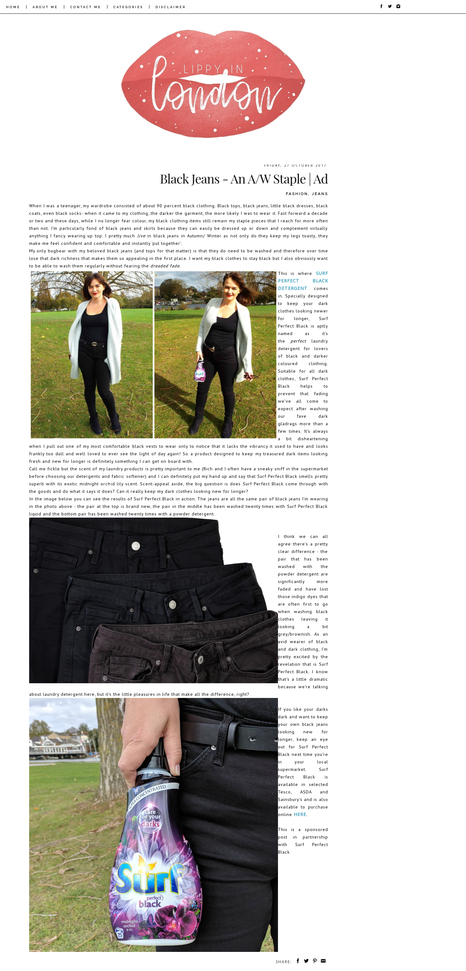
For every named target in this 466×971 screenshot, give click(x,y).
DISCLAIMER (170, 7)
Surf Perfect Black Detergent (303, 280)
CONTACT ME (85, 7)
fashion (297, 194)
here (300, 814)
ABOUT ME (45, 7)
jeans (320, 194)
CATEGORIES (128, 7)
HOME (13, 7)
